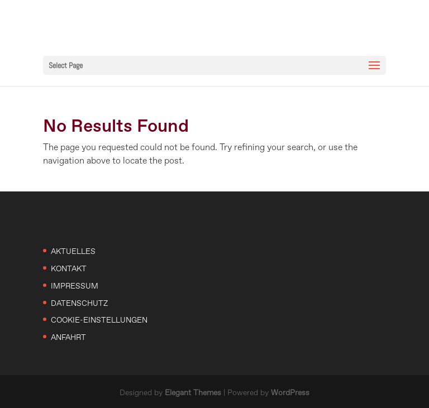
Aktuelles (73, 252)
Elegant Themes (193, 393)
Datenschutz (79, 304)
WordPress (290, 393)
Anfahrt (68, 338)
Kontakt (69, 269)
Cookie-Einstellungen (99, 320)
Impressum (74, 286)
